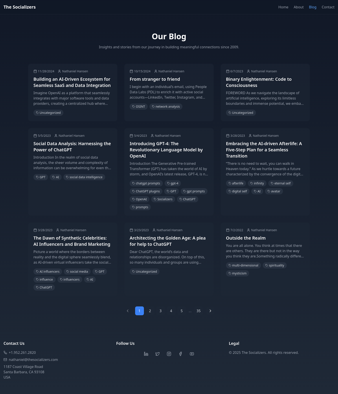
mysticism (238, 273)
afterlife (236, 183)
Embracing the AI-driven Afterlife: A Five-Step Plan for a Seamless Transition (264, 150)
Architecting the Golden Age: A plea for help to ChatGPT (168, 241)
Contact (328, 7)
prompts (140, 207)
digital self (238, 191)
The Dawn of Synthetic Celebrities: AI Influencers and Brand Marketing (71, 241)
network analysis (166, 106)
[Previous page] (128, 311)
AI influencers (47, 271)
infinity (257, 183)
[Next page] (210, 311)
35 (198, 310)
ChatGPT (188, 199)
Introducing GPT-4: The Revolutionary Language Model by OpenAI (166, 150)
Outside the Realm (246, 238)
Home (283, 7)
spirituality (274, 265)
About (299, 7)
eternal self (280, 183)
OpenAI (139, 199)
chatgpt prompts (146, 183)
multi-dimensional (243, 265)
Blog (312, 7)
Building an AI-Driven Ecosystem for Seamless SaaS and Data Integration (72, 82)
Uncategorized (48, 113)
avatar (274, 191)
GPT (40, 177)
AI (55, 177)
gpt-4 (172, 183)
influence (44, 279)
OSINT (138, 106)
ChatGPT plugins (146, 191)
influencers (70, 279)
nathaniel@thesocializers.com (31, 359)
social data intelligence (84, 177)
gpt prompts (194, 191)
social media (77, 271)
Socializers (163, 199)
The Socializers (20, 7)
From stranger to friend (155, 79)
